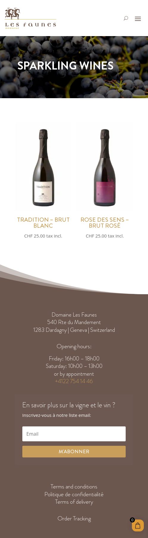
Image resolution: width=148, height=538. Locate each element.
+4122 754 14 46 (74, 381)
